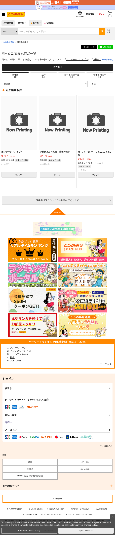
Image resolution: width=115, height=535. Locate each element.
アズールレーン (18, 348)
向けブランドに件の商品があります (57, 201)
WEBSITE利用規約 (15, 510)
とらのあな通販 (7, 43)
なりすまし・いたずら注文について (80, 515)
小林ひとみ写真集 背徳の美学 (55, 153)
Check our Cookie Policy (29, 531)
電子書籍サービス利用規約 (80, 510)
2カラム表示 (105, 85)
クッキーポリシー (31, 515)
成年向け (22, 24)
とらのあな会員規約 (35, 510)
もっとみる (106, 364)
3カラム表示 (99, 85)
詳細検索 (108, 32)
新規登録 (87, 14)
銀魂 (12, 358)
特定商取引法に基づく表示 (53, 515)
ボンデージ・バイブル (77, 60)
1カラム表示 (110, 85)
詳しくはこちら (106, 447)
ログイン (98, 14)
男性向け (35, 24)
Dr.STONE (15, 361)
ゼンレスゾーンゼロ (20, 351)
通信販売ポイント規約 (56, 510)
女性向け (49, 24)
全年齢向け (8, 24)
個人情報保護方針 (102, 510)
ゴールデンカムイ (19, 355)
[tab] (43, 76)
